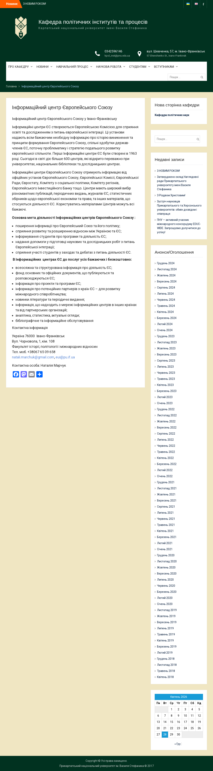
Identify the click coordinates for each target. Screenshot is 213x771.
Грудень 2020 (166, 555)
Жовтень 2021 (166, 494)
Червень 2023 (166, 372)
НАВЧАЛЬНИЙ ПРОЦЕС (72, 67)
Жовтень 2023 (166, 348)
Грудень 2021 (166, 482)
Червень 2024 (166, 299)
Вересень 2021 (166, 500)
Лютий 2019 (165, 652)
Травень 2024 (166, 305)
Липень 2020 (165, 579)
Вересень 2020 (166, 573)
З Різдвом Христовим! (171, 195)
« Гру (178, 743)
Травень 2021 (166, 524)
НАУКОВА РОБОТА (108, 67)
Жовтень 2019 (166, 616)
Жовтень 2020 (166, 567)
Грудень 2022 (166, 409)
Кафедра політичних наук (172, 115)
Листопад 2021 (167, 488)
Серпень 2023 (166, 360)
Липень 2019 (165, 628)
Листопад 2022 (167, 415)
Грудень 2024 (166, 263)
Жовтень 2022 (166, 421)
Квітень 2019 (165, 640)
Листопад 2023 (167, 342)
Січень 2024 (165, 330)
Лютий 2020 (165, 597)
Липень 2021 (165, 512)
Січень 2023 (165, 403)
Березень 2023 (166, 391)
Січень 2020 (165, 604)
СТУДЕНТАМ (137, 67)
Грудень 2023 (166, 336)
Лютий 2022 (165, 470)
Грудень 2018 (166, 658)
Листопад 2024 (167, 269)
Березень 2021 (166, 537)
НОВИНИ (42, 67)
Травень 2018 (166, 670)
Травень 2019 (166, 634)
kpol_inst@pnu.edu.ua (117, 55)
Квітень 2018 (165, 677)
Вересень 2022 (166, 427)
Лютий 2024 (165, 324)
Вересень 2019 (166, 622)
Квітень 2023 (165, 384)
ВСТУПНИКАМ (164, 67)
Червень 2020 (166, 585)
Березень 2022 (166, 464)
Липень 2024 (165, 293)
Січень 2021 (165, 549)
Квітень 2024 (165, 311)
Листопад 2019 (167, 610)
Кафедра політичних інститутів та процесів (92, 22)
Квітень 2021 (165, 531)
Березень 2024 (166, 318)
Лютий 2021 (165, 543)
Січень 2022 (165, 476)
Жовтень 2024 (166, 275)
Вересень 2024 (166, 281)
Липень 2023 (165, 366)
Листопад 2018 (167, 664)
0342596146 (113, 51)
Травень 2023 (166, 378)
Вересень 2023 (166, 354)
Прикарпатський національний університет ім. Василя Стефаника (101, 765)
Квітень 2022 (165, 457)
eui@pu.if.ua (65, 357)
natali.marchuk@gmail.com (33, 357)
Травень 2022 (166, 451)
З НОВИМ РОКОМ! (34, 3)
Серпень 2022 (166, 433)
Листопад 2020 (167, 561)
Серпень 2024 (166, 287)
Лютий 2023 (165, 397)
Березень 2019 (166, 646)
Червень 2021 (166, 518)
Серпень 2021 (166, 506)
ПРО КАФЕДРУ (18, 67)
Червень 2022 (166, 445)
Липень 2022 (165, 439)
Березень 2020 (166, 591)
